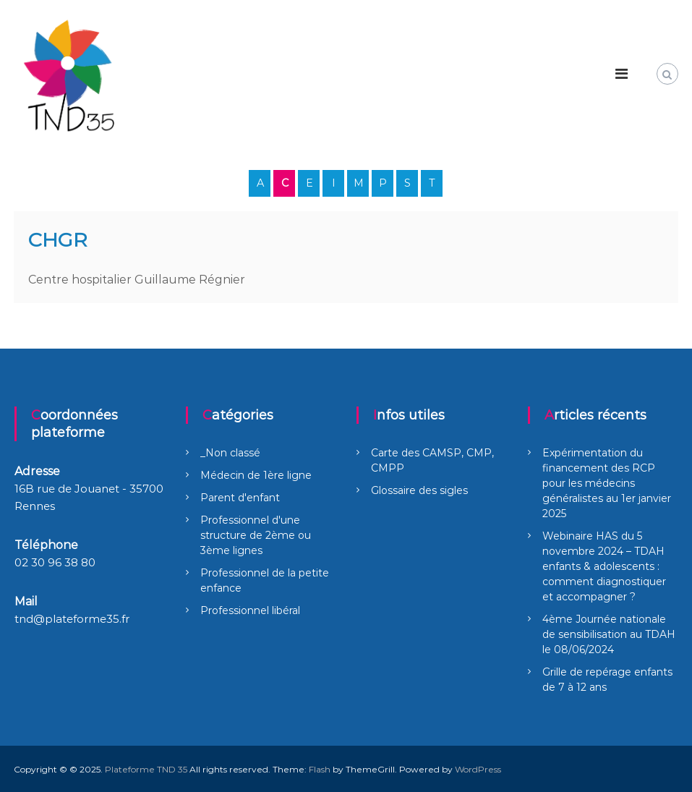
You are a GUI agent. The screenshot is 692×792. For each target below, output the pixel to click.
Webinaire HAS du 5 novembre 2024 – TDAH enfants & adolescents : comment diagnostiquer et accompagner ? (604, 566)
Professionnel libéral (250, 610)
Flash (319, 769)
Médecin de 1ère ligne (256, 475)
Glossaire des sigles (419, 490)
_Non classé (230, 452)
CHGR (57, 240)
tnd (23, 619)
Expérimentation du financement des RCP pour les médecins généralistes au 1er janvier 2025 (606, 483)
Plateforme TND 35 (146, 769)
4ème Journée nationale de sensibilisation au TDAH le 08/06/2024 (608, 634)
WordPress (478, 769)
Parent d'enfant (240, 497)
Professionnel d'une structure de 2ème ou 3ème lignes (255, 535)
